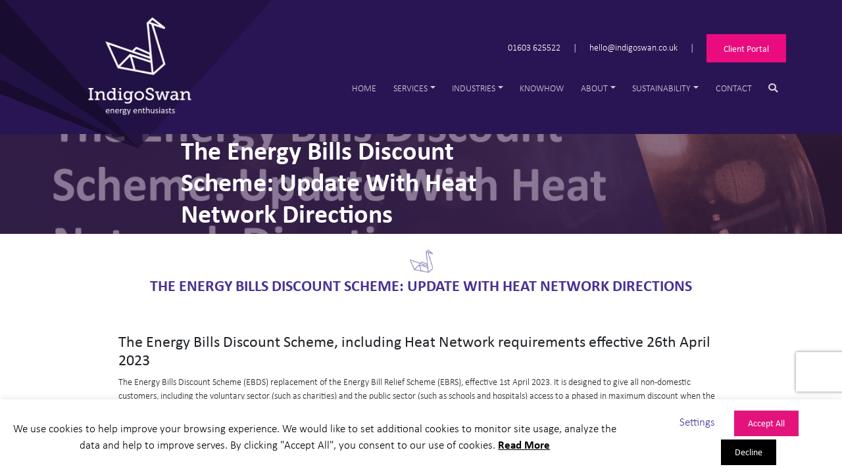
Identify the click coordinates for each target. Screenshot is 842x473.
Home (364, 87)
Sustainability (661, 87)
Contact (734, 87)
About (594, 87)
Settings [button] (697, 421)
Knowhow (542, 87)
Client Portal (746, 48)
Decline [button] (748, 451)
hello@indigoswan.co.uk (633, 47)
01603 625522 (534, 47)
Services (410, 87)
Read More (524, 444)
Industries (473, 87)
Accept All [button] (766, 423)
